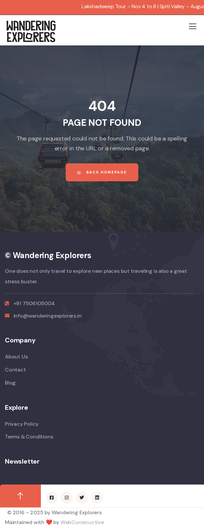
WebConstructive (82, 522)
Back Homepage (102, 172)
